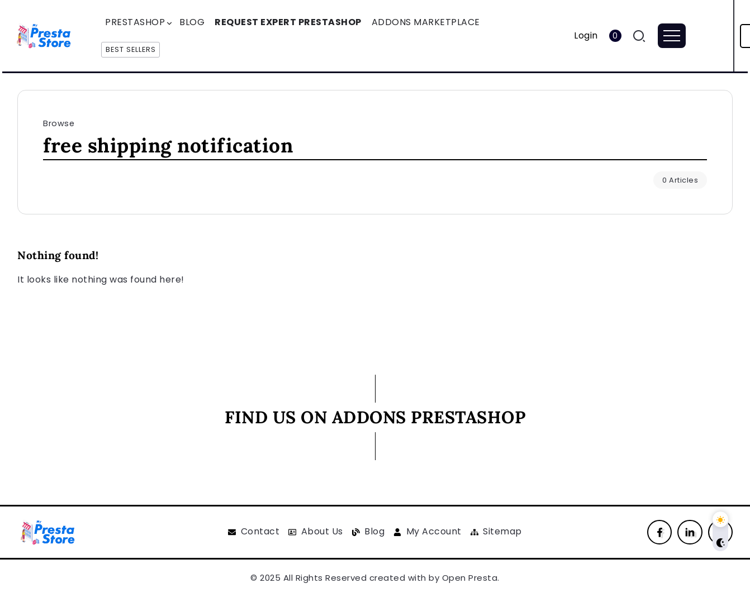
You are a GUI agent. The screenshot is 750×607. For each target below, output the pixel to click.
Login (586, 35)
